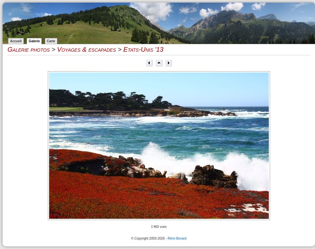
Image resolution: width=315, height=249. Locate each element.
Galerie (34, 41)
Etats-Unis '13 (143, 49)
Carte (51, 41)
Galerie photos (28, 49)
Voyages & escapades (86, 49)
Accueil (16, 41)
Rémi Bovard (177, 238)
